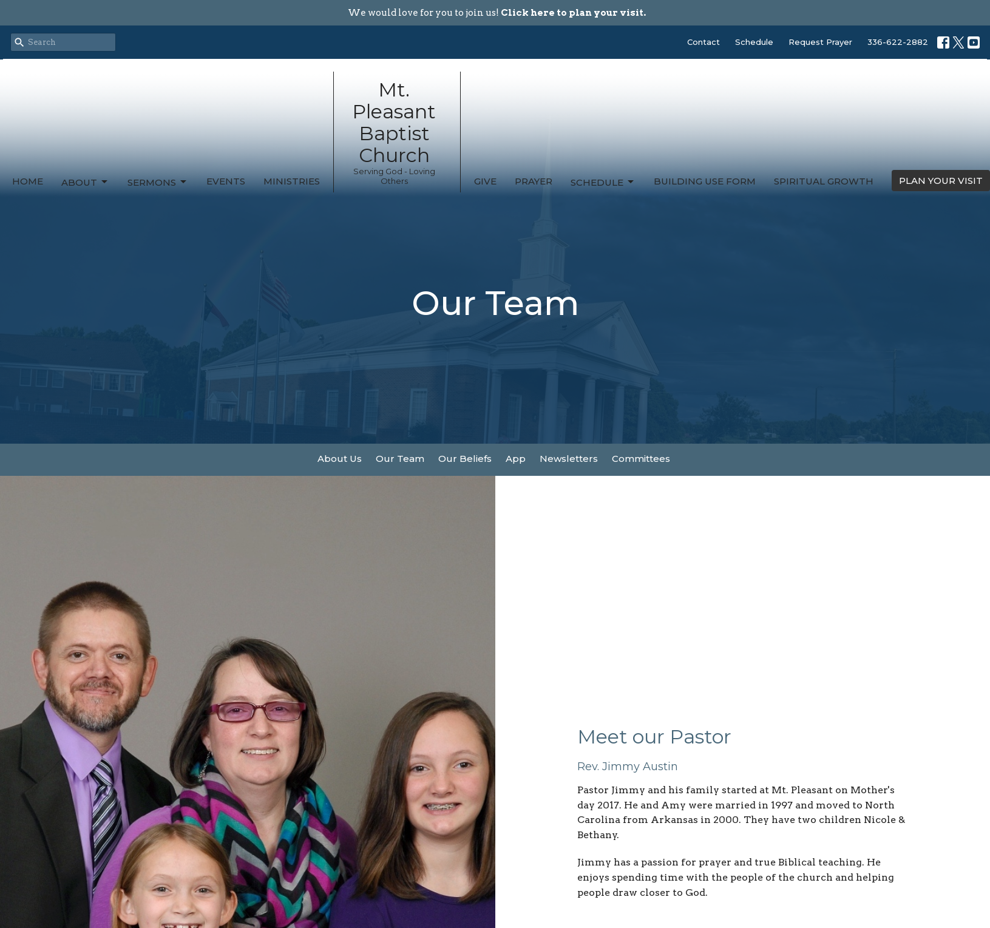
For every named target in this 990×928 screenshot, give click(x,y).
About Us (339, 458)
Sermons (157, 182)
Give (485, 181)
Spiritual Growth (823, 181)
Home (27, 181)
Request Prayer (820, 42)
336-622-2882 (897, 42)
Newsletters (569, 458)
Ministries (291, 181)
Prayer (533, 181)
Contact (703, 42)
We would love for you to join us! (497, 12)
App (516, 458)
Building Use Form (705, 181)
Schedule (754, 42)
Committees (641, 458)
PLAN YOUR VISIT (941, 180)
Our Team (400, 458)
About (85, 182)
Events (225, 181)
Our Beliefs (465, 458)
